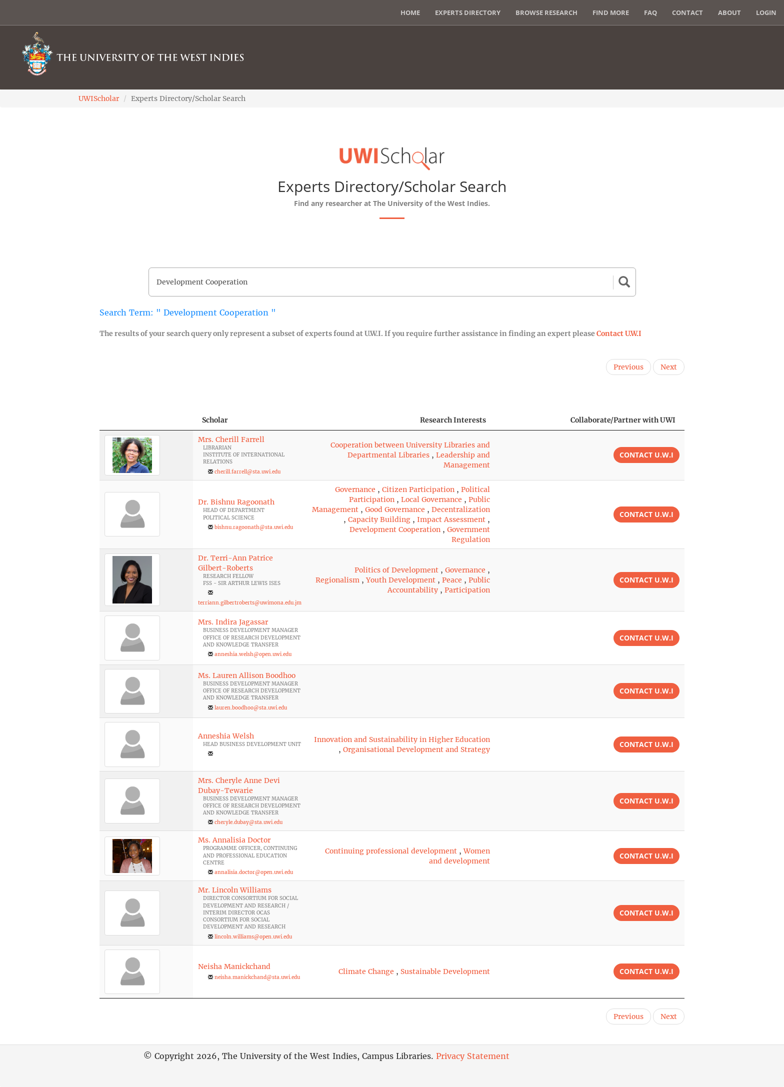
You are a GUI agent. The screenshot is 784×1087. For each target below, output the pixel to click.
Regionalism (338, 580)
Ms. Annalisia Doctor (234, 840)
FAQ (650, 12)
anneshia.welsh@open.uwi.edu (253, 654)
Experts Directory (467, 12)
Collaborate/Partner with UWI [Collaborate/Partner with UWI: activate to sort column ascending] (623, 420)
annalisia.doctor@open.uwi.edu (253, 872)
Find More (610, 12)
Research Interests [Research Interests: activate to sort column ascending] (453, 420)
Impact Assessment (451, 519)
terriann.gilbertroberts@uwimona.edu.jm (250, 603)
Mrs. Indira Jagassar (233, 622)
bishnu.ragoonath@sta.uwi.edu (253, 527)
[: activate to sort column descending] (146, 420)
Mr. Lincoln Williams (235, 890)
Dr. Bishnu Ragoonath (236, 502)
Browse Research (547, 12)
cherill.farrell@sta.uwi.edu (247, 471)
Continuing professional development (391, 851)
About (729, 12)
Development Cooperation (395, 529)
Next (668, 367)
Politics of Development (396, 570)
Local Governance (431, 499)
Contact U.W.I (619, 333)
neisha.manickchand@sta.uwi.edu (257, 977)
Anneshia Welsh (226, 736)
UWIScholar (98, 98)
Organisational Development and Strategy (416, 749)
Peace (452, 580)
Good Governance (395, 509)
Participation (467, 590)
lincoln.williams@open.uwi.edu (253, 937)
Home (410, 12)
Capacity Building (379, 519)
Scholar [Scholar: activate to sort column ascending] (215, 420)
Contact (687, 12)
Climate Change (366, 971)
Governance (355, 489)
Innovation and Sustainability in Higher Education (402, 739)
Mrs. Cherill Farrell (231, 439)
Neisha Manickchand (234, 966)
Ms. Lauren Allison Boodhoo (247, 675)
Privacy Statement (473, 1056)
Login (766, 12)
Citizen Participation (418, 489)
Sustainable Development (445, 971)
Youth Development (401, 580)
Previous (629, 367)
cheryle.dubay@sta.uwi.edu (248, 822)
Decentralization (461, 509)
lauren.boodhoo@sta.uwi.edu (250, 707)
